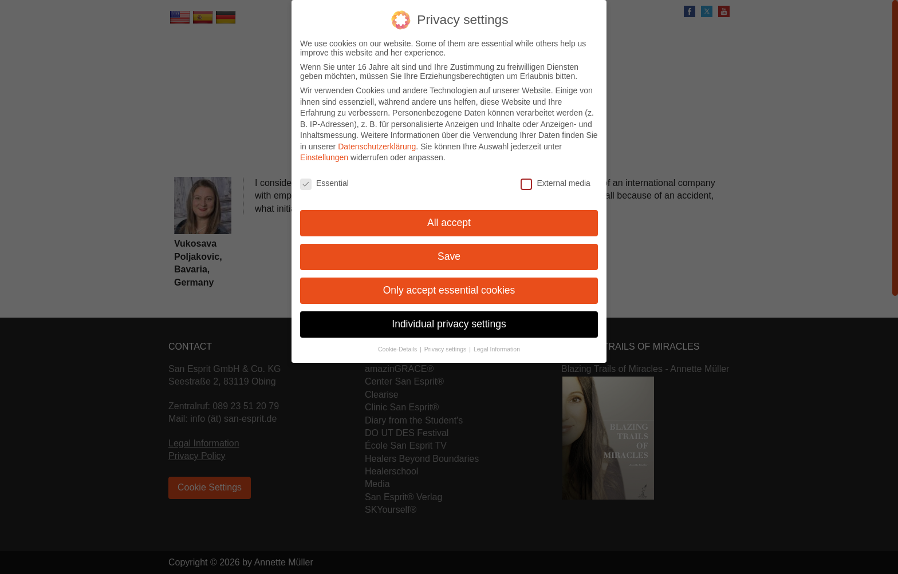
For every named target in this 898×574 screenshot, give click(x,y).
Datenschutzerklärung (377, 140)
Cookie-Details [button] (398, 342)
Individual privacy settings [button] (449, 317)
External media (555, 177)
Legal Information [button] (497, 342)
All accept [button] (449, 216)
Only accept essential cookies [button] (449, 284)
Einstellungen (324, 151)
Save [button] (449, 250)
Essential (324, 177)
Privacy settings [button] (446, 342)
